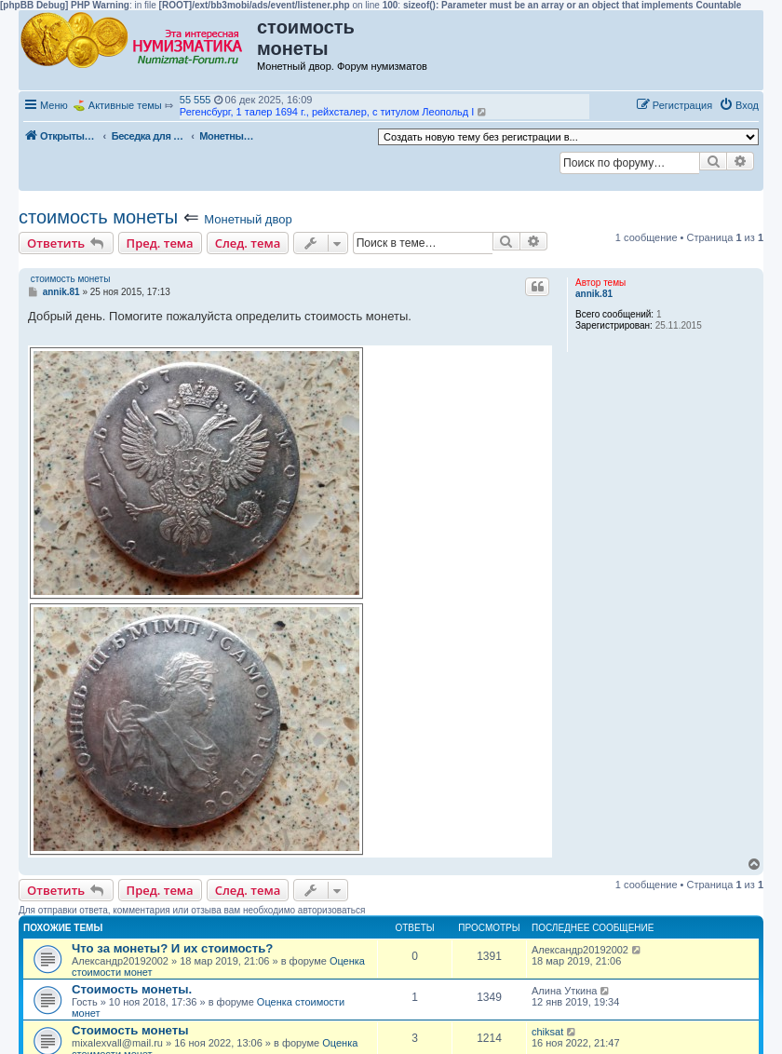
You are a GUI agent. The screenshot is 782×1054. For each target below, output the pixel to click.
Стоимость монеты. (132, 989)
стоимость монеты (98, 217)
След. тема (248, 243)
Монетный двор (247, 219)
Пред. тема (160, 243)
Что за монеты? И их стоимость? (172, 948)
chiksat (547, 1031)
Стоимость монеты (130, 1030)
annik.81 (594, 294)
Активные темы (125, 105)
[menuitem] (739, 105)
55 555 (195, 99)
